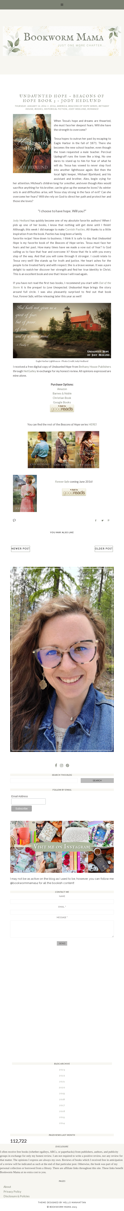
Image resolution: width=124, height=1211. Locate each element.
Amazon (62, 388)
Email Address (19, 796)
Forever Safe (62, 481)
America (62, 106)
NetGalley (30, 371)
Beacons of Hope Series (82, 106)
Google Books (62, 402)
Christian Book (62, 397)
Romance (93, 109)
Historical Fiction (55, 109)
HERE (92, 424)
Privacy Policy (12, 1191)
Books (39, 109)
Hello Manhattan (74, 1202)
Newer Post (20, 548)
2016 (53, 106)
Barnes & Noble (62, 393)
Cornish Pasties (75, 229)
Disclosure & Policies (17, 1196)
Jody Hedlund (77, 109)
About (7, 1186)
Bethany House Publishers (95, 366)
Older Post (104, 548)
